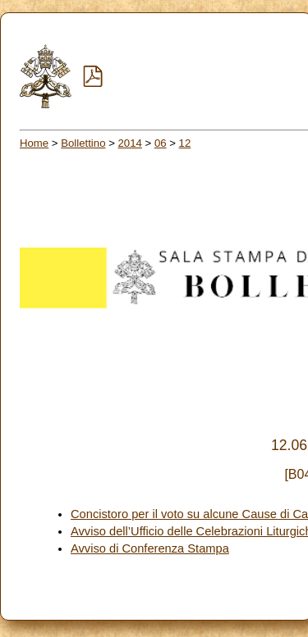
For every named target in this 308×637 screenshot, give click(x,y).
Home (34, 143)
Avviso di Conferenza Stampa (150, 548)
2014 (130, 143)
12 (185, 143)
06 (160, 143)
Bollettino (83, 143)
